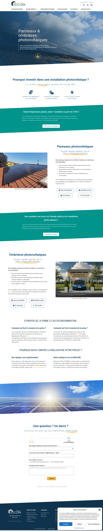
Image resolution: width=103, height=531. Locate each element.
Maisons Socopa (86, 9)
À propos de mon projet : (37, 466)
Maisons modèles (31, 9)
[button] (99, 510)
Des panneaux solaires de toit (40, 462)
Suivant (51, 479)
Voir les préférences (94, 524)
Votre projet (31, 442)
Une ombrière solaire (57, 462)
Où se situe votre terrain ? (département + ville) (44, 453)
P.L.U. (10, 292)
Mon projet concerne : (36, 460)
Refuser (80, 524)
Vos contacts (74, 9)
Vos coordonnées (69, 442)
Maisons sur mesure (17, 9)
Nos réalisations (62, 9)
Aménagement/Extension (47, 9)
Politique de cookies (79, 528)
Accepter (65, 524)
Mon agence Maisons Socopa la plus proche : (43, 446)
